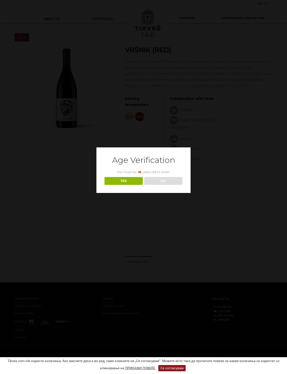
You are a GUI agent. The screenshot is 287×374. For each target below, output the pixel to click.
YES (123, 181)
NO (163, 181)
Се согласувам (172, 368)
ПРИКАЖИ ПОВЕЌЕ (140, 368)
